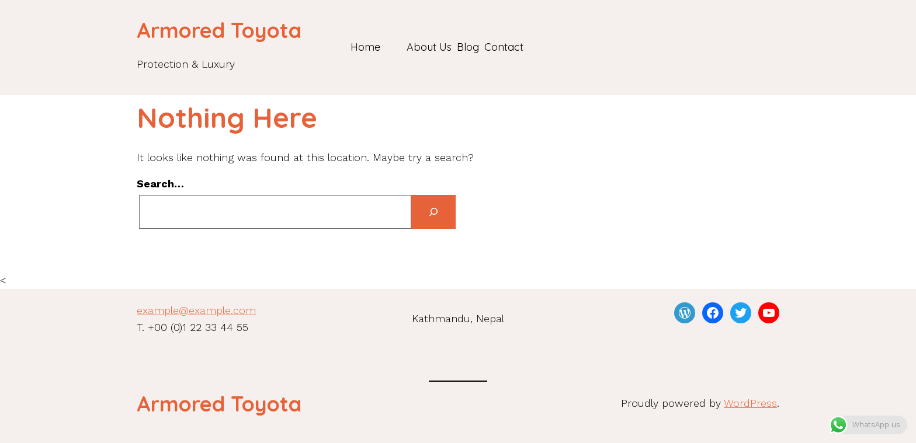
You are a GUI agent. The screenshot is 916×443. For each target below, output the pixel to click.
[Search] (433, 212)
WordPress (750, 403)
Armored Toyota (219, 30)
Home (365, 47)
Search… (160, 183)
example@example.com (196, 310)
